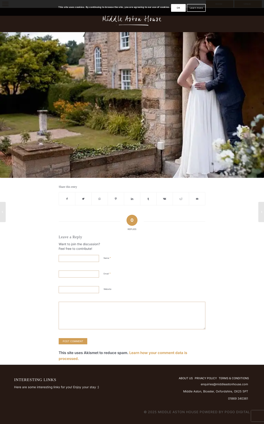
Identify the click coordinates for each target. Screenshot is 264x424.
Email (107, 273)
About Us (186, 378)
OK (178, 7)
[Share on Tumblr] (148, 198)
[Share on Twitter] (83, 198)
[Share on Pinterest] (116, 198)
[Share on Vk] (165, 198)
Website (107, 289)
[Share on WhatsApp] (99, 198)
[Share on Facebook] (67, 198)
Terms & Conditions (234, 378)
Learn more (196, 7)
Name (107, 257)
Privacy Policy (206, 378)
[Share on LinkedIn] (132, 198)
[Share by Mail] (197, 198)
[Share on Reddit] (181, 198)
